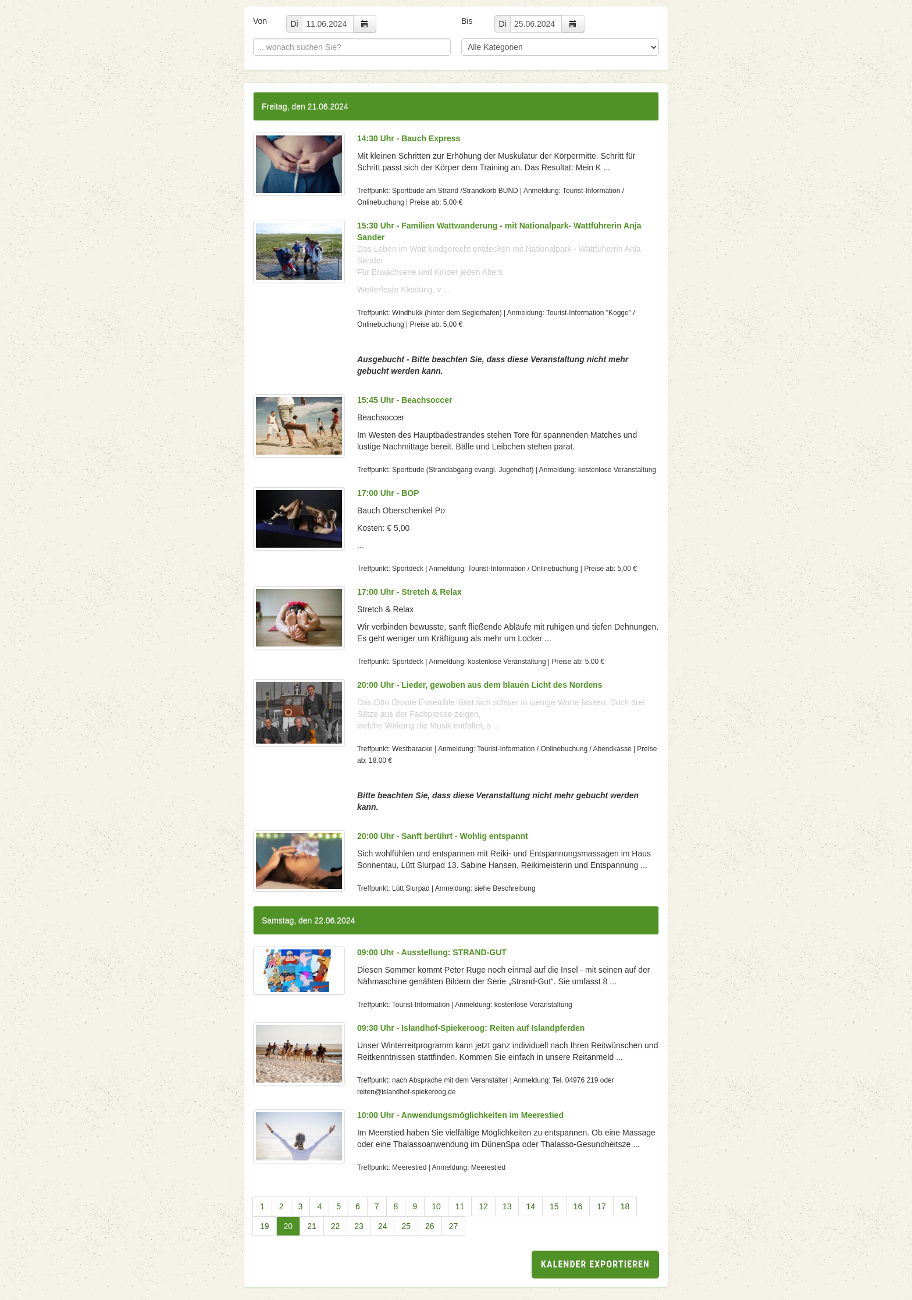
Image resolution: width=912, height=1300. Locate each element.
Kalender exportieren (595, 1264)
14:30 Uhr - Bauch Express (408, 138)
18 (625, 1206)
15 (554, 1206)
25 (406, 1226)
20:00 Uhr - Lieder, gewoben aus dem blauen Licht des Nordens (480, 685)
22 (335, 1226)
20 (288, 1226)
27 (453, 1226)
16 (578, 1206)
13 (507, 1206)
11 (460, 1206)
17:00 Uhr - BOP (388, 493)
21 (311, 1226)
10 (436, 1206)
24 (382, 1226)
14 (530, 1206)
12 (483, 1206)
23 (359, 1226)
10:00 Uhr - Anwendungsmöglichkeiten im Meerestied (460, 1115)
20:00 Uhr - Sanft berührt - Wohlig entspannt (442, 836)
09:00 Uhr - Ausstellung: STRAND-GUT (432, 952)
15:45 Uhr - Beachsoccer (404, 400)
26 (429, 1226)
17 (601, 1206)
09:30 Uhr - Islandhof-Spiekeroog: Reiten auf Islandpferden (471, 1028)
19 (264, 1226)
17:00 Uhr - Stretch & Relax (409, 592)
